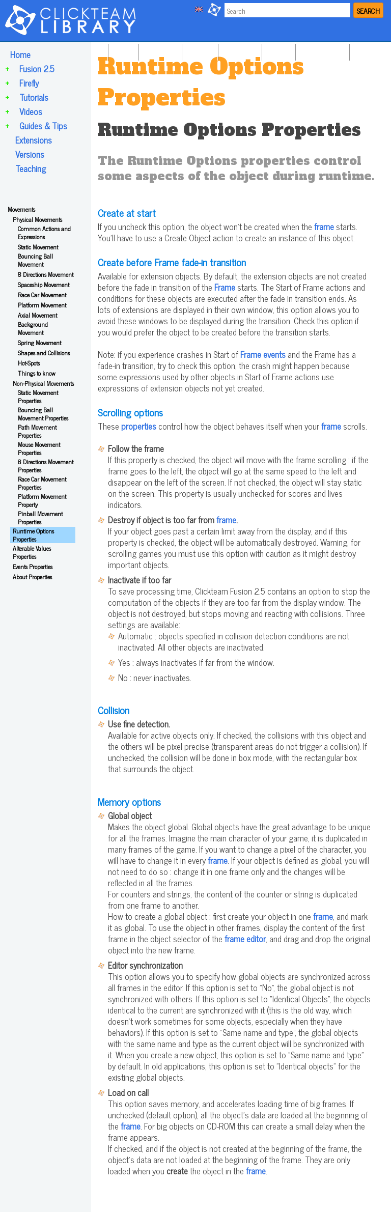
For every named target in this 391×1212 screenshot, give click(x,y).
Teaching (30, 168)
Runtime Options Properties (33, 535)
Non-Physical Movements (43, 383)
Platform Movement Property (42, 500)
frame (324, 226)
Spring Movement (39, 343)
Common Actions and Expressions (44, 232)
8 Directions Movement (45, 274)
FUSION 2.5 (159, 49)
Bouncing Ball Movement (35, 260)
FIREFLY (199, 49)
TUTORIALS (239, 49)
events (274, 354)
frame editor (245, 939)
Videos (30, 111)
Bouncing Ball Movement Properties (43, 414)
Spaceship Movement (43, 284)
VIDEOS (277, 49)
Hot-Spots (29, 363)
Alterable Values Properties (32, 552)
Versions (29, 154)
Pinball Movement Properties (40, 518)
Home (20, 54)
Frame (224, 287)
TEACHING (369, 49)
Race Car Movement (42, 295)
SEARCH (368, 10)
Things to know (36, 373)
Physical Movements (37, 219)
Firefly (29, 83)
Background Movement (33, 328)
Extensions (33, 140)
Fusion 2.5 (36, 69)
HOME (122, 49)
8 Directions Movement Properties (45, 466)
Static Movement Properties (38, 396)
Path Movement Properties (37, 431)
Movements (21, 209)
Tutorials (33, 97)
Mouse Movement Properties (39, 448)
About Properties (32, 577)
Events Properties (32, 566)
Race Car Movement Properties (42, 483)
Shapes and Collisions (44, 353)
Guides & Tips (43, 126)
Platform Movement (42, 305)
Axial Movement (37, 315)
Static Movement (38, 247)
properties (138, 426)
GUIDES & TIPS (321, 49)
